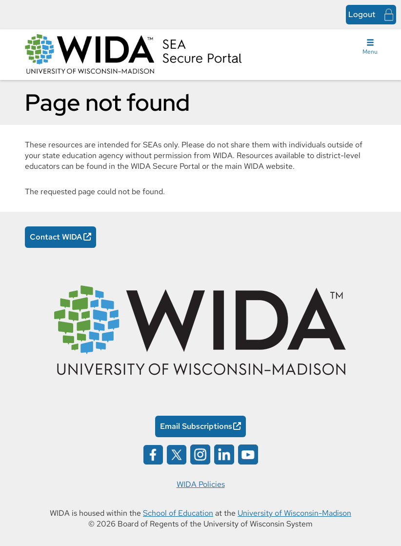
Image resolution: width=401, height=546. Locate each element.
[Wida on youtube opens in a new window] (248, 454)
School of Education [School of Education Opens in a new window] (178, 513)
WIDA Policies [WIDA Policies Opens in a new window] (201, 484)
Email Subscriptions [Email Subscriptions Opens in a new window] (196, 426)
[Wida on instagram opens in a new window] (200, 454)
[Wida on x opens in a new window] (176, 454)
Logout (361, 14)
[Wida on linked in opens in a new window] (224, 454)
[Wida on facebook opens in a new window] (153, 454)
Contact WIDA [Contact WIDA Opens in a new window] (56, 237)
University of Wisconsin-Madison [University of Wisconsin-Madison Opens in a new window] (294, 513)
